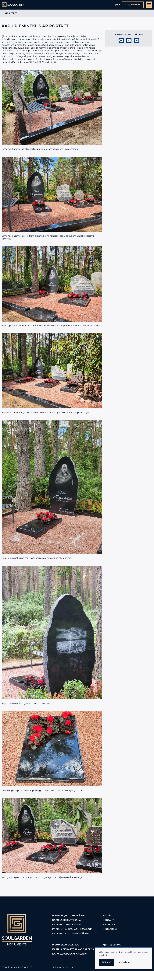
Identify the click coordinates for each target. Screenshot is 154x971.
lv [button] (116, 4)
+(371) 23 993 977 (112, 944)
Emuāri (107, 915)
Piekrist (106, 962)
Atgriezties (9, 13)
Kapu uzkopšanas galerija (69, 953)
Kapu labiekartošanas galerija (73, 949)
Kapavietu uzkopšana (66, 924)
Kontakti (109, 920)
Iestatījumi (125, 962)
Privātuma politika (63, 967)
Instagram (110, 929)
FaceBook (109, 924)
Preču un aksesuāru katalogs (72, 929)
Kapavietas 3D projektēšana (70, 933)
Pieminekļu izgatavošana (68, 915)
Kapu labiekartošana (66, 920)
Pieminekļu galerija (65, 944)
